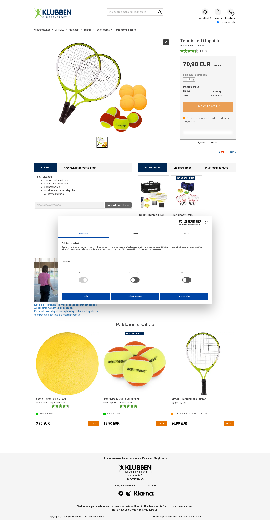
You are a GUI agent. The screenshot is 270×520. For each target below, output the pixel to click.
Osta (208, 107)
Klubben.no (127, 509)
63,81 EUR (216, 95)
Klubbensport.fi (153, 506)
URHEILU (59, 29)
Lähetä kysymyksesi (118, 205)
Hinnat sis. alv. (226, 22)
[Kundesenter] (205, 12)
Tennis (87, 29)
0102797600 (149, 485)
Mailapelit (74, 29)
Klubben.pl (152, 509)
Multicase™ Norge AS (182, 516)
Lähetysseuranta (131, 458)
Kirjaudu (218, 12)
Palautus (147, 458)
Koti (48, 29)
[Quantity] (189, 79)
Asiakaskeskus (112, 458)
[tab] (45, 167)
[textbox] (69, 205)
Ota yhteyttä (160, 458)
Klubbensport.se (182, 506)
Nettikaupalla (160, 516)
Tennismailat (102, 29)
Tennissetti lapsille (125, 29)
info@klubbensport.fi (126, 485)
